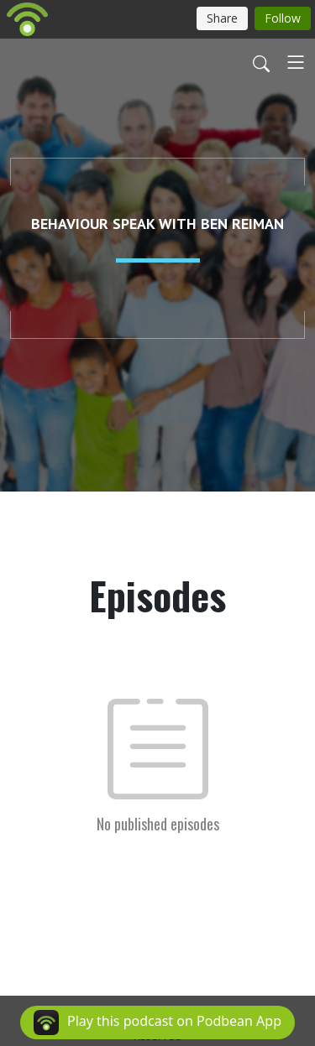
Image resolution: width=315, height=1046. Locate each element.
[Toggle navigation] (295, 62)
